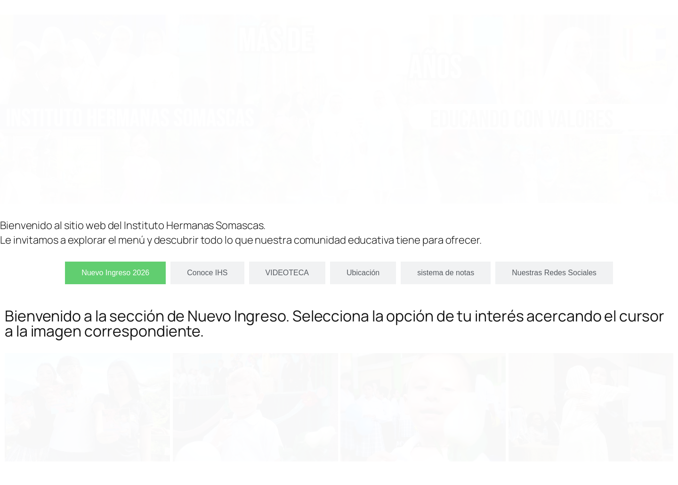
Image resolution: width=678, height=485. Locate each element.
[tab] (115, 273)
